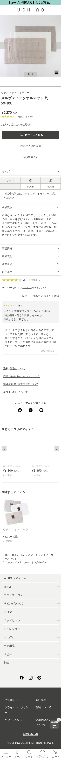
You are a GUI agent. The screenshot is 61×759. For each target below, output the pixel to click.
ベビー (8, 654)
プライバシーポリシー (16, 710)
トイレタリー (12, 629)
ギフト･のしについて (15, 392)
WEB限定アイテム (15, 578)
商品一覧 (33, 554)
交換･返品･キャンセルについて (21, 376)
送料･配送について (14, 368)
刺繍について (43, 707)
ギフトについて (14, 719)
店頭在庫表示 (30, 157)
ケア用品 (9, 645)
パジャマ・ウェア (15, 595)
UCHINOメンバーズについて (47, 722)
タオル (8, 586)
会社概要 (40, 699)
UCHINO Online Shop (13, 554)
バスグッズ (47, 554)
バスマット (11, 558)
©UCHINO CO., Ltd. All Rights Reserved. (30, 742)
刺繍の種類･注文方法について (20, 384)
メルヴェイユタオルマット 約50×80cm (26, 562)
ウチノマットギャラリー (15, 92)
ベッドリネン (12, 620)
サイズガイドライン (36, 193)
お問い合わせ (30, 734)
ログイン (26, 287)
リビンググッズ (13, 603)
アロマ (8, 612)
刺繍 (6, 662)
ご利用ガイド (12, 699)
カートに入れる (31, 135)
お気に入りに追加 (30, 145)
